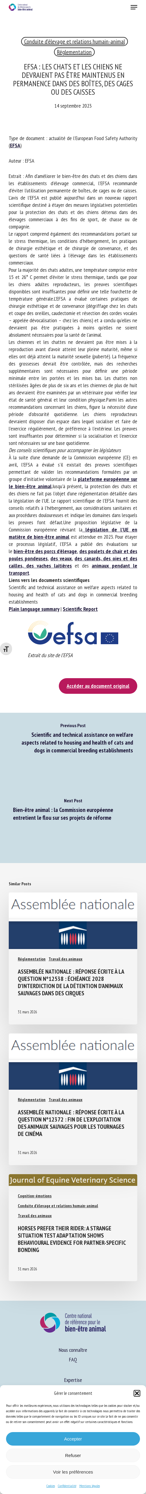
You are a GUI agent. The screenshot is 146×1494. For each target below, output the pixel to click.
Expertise (73, 1379)
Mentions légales (89, 1485)
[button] (137, 1393)
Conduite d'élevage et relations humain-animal (74, 41)
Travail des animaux (65, 959)
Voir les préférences (73, 1471)
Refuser (73, 1455)
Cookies (50, 1485)
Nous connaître (73, 1349)
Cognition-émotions (35, 1196)
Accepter (73, 1438)
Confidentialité (67, 1485)
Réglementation (74, 52)
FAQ (73, 1359)
